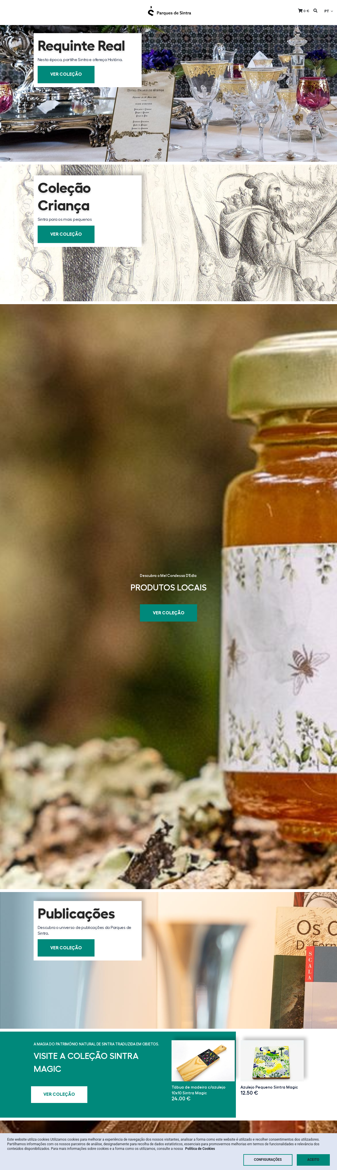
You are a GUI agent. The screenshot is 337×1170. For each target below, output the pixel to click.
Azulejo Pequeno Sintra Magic (269, 1087)
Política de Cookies (200, 1149)
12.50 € (249, 1092)
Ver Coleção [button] (66, 74)
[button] (303, 11)
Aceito (313, 1160)
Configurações (268, 1160)
